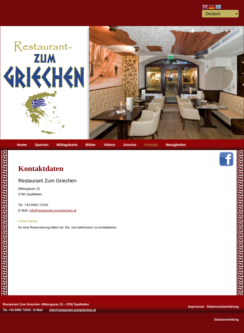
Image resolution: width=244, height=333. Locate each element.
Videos (109, 145)
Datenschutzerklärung (223, 306)
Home (22, 145)
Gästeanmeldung (226, 319)
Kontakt (151, 145)
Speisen (42, 145)
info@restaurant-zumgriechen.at (52, 210)
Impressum (196, 306)
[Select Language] (220, 13)
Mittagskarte (67, 145)
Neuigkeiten (176, 145)
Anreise (129, 145)
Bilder (91, 145)
